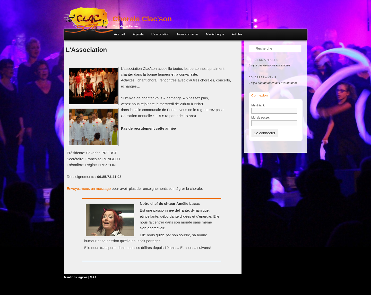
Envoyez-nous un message (89, 188)
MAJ (93, 277)
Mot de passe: (260, 117)
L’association (160, 34)
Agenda (138, 34)
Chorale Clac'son (142, 19)
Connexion (259, 95)
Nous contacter (187, 34)
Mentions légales (76, 277)
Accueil (119, 34)
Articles (237, 34)
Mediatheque (215, 34)
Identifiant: (258, 105)
